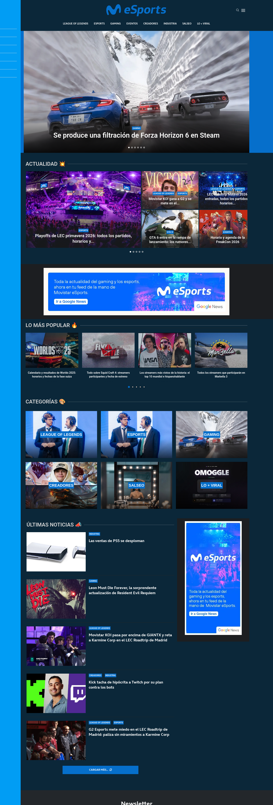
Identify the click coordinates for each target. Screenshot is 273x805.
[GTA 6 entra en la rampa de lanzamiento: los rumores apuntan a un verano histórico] (170, 229)
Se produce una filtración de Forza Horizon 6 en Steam (136, 136)
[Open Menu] (243, 10)
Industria (170, 23)
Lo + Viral (203, 23)
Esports (99, 23)
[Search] (237, 10)
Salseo (186, 23)
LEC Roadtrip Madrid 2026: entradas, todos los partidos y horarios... (227, 198)
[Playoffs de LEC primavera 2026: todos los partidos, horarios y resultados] (83, 209)
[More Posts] (100, 770)
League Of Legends (75, 23)
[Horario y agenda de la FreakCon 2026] (227, 229)
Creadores (150, 23)
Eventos (132, 23)
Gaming (115, 23)
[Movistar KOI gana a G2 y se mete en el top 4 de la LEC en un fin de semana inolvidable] (170, 190)
